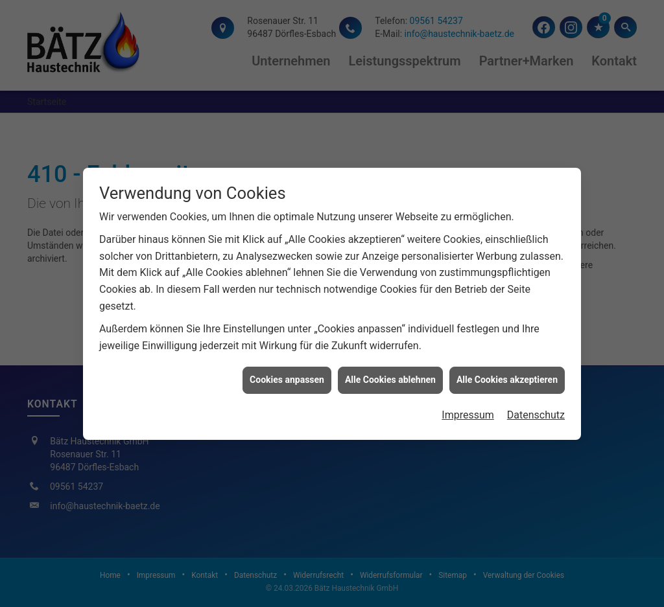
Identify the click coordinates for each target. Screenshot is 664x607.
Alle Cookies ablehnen (390, 378)
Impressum (468, 413)
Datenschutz (536, 413)
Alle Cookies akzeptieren (507, 378)
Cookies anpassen (287, 378)
